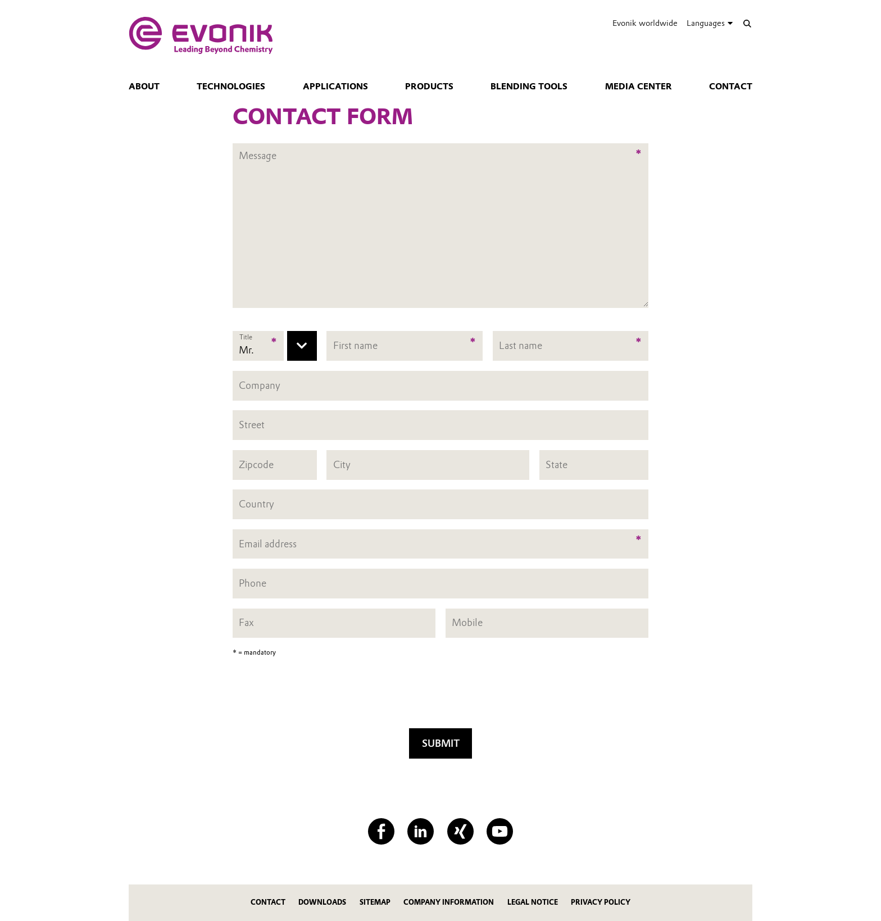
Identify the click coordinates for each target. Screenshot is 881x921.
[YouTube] (500, 831)
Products (429, 86)
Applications (335, 86)
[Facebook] (381, 831)
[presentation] (440, 696)
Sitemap (375, 902)
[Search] (747, 23)
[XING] (460, 831)
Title (245, 337)
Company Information (448, 902)
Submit (441, 743)
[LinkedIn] (420, 831)
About (144, 86)
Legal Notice (532, 902)
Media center (638, 86)
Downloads (322, 902)
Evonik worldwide (645, 23)
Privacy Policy (600, 902)
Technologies (231, 86)
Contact (730, 86)
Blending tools (529, 86)
